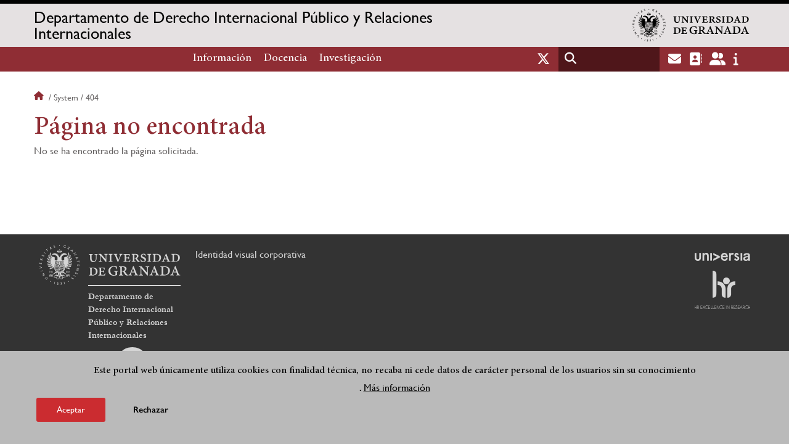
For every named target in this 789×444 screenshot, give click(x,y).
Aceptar (71, 410)
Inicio (40, 97)
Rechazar (150, 410)
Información (222, 58)
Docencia (285, 58)
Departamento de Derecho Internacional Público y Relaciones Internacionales (233, 25)
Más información (397, 388)
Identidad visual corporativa (250, 254)
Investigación (350, 58)
